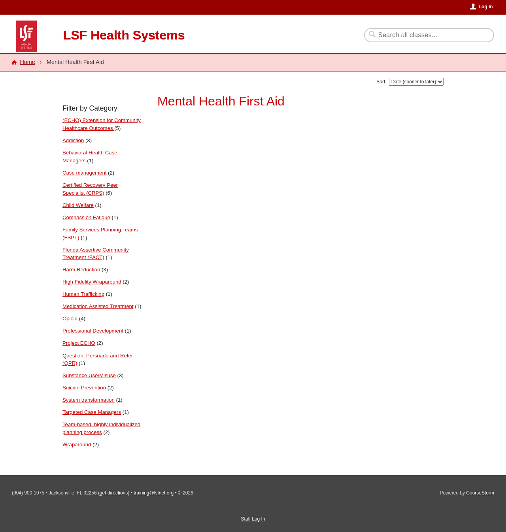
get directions (114, 493)
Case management (84, 173)
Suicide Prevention (84, 388)
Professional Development (92, 331)
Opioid (70, 318)
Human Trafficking (83, 294)
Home (27, 62)
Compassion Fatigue (86, 217)
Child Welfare (78, 205)
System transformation (88, 400)
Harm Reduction (81, 270)
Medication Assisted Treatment (98, 306)
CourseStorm (480, 493)
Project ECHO (78, 343)
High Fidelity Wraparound (91, 282)
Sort (380, 82)
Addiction (73, 140)
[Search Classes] (424, 35)
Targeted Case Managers (91, 412)
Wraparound (76, 444)
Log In (486, 6)
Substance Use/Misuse (89, 375)
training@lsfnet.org (154, 493)
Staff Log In (253, 519)
